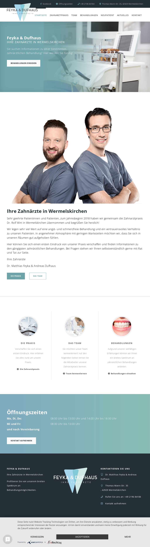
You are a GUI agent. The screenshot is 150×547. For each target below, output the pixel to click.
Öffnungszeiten (66, 3)
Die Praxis (16, 276)
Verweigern (37, 537)
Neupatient (107, 15)
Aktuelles (123, 15)
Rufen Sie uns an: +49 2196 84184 (123, 496)
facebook (45, 3)
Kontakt (137, 15)
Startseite (41, 15)
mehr (128, 537)
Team (74, 15)
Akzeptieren (82, 537)
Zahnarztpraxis (59, 15)
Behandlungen (89, 15)
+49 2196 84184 (87, 3)
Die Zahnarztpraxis (29, 369)
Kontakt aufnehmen (21, 440)
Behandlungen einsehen (23, 63)
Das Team (37, 276)
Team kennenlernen (76, 373)
